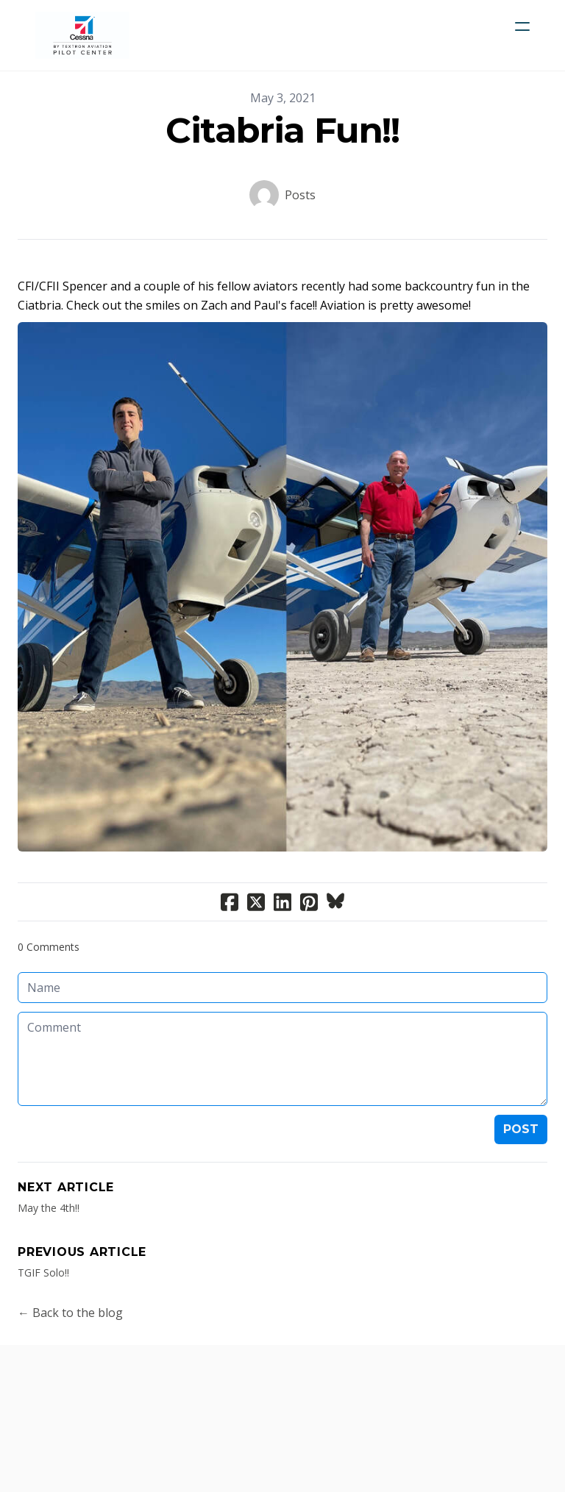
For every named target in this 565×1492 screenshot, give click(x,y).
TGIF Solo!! (43, 1272)
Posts (300, 195)
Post (521, 1129)
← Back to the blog (70, 1312)
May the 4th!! (48, 1208)
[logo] (82, 35)
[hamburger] (522, 26)
